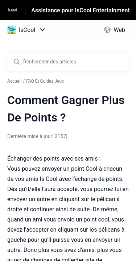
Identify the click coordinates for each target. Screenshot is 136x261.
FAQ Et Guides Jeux (45, 81)
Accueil (14, 81)
